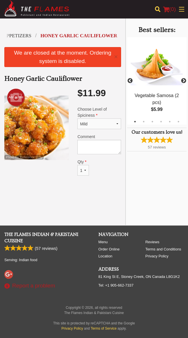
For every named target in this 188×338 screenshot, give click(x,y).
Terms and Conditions (163, 249)
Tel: (116, 285)
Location (105, 256)
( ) (169, 9)
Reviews (152, 242)
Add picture (16, 97)
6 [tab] (178, 122)
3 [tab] (152, 122)
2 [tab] (144, 122)
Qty (83, 167)
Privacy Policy (157, 256)
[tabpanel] (157, 81)
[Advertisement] (62, 201)
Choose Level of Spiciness (99, 118)
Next (184, 81)
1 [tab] (135, 122)
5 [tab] (170, 122)
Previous (130, 81)
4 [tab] (161, 122)
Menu (103, 242)
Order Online (109, 249)
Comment (99, 144)
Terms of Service (103, 328)
